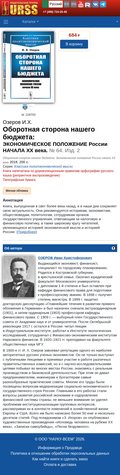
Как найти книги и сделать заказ (60, 459)
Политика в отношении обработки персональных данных (60, 453)
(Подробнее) (27, 232)
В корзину (74, 44)
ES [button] (67, 4)
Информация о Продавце (60, 448)
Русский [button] (56, 4)
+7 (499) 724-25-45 (55, 12)
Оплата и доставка (60, 465)
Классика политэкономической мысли (43, 166)
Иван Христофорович (65, 258)
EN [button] (74, 4)
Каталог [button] (29, 22)
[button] (81, 4)
